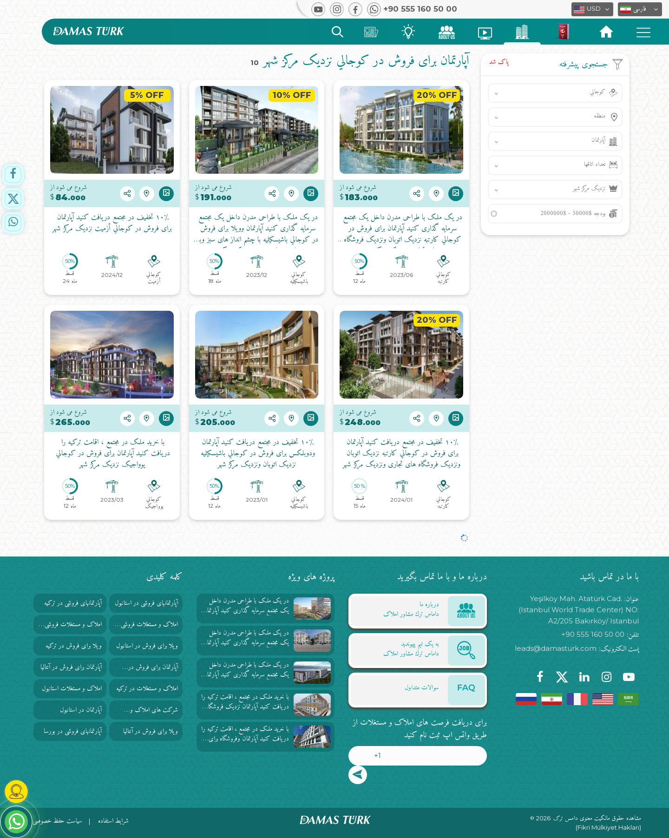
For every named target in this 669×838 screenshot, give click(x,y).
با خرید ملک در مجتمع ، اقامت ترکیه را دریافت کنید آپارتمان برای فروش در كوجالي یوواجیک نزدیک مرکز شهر (111, 454)
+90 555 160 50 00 (592, 634)
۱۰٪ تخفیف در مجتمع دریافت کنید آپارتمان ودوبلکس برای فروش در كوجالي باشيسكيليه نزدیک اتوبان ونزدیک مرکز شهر (256, 454)
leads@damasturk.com (556, 648)
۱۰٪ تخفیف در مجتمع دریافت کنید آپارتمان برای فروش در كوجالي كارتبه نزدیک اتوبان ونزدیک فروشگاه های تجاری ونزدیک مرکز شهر (401, 454)
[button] (640, 9)
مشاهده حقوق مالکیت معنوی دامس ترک (597, 818)
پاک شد (499, 62)
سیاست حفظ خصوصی (57, 821)
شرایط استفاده (113, 821)
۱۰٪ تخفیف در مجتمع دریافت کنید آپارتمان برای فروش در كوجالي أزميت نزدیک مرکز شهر (112, 223)
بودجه (572, 213)
